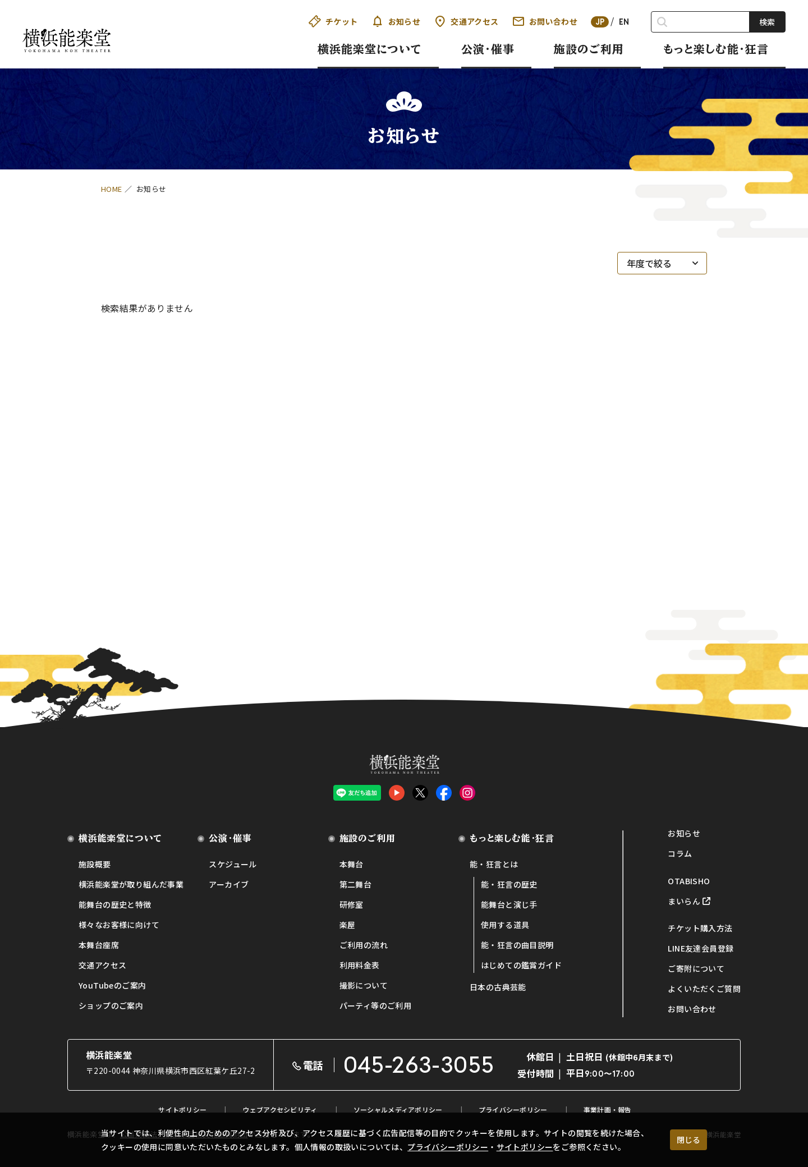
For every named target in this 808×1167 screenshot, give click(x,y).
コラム (680, 853)
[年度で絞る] (662, 263)
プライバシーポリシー (447, 1146)
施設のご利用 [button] (589, 48)
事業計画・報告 (608, 1109)
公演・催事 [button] (488, 48)
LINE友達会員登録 (700, 948)
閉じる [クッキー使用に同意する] (688, 1139)
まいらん (684, 901)
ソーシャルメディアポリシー (398, 1109)
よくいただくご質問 (704, 988)
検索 (767, 21)
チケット (333, 21)
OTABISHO (689, 880)
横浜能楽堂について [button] (370, 48)
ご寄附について (696, 968)
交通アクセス (466, 21)
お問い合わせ (544, 21)
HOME (111, 188)
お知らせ (396, 21)
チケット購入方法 (700, 928)
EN (624, 22)
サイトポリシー (525, 1146)
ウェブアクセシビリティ (279, 1109)
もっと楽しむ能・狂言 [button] (716, 48)
